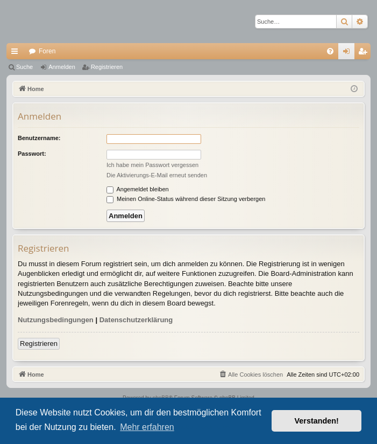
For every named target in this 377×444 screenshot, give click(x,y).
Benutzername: (39, 138)
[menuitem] (330, 51)
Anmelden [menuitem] (348, 53)
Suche (24, 67)
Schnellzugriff (17, 53)
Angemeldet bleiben (137, 189)
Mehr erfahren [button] (147, 427)
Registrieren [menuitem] (365, 53)
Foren (47, 51)
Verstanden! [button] (317, 421)
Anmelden (61, 67)
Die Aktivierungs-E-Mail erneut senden (156, 175)
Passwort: (32, 153)
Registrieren (107, 67)
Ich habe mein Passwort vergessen (152, 165)
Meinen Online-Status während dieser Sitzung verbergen (185, 199)
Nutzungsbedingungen (56, 320)
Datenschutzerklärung (136, 320)
